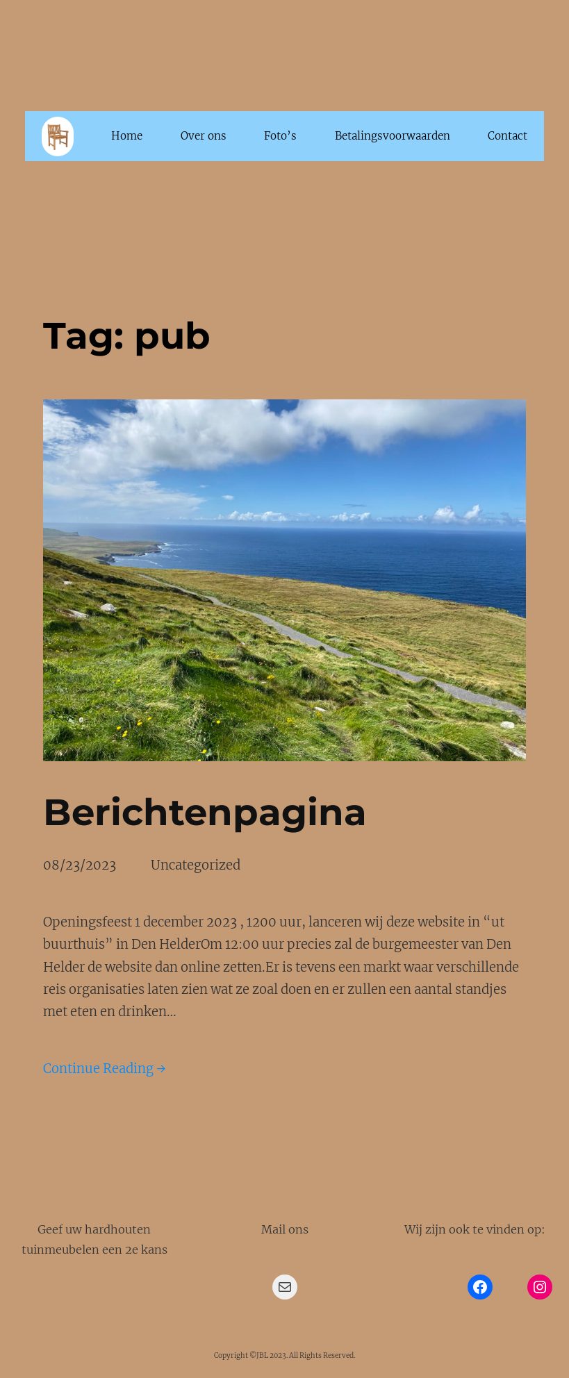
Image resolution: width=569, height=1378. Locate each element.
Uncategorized (195, 865)
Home (126, 135)
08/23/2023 (79, 865)
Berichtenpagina (205, 812)
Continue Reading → (104, 1069)
